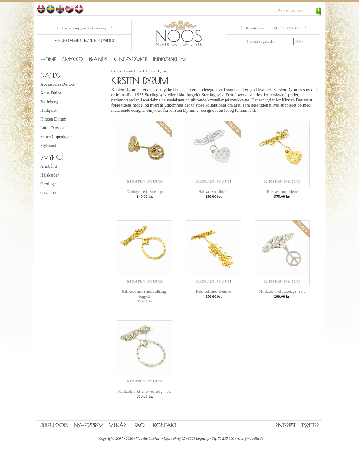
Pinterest (285, 425)
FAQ (139, 425)
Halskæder (49, 175)
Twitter (310, 425)
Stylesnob (49, 145)
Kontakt (164, 425)
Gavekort (48, 192)
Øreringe (48, 183)
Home (48, 59)
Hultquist (48, 110)
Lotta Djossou (52, 127)
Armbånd (48, 166)
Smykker (72, 59)
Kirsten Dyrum (53, 119)
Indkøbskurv (169, 59)
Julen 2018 (54, 425)
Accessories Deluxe (57, 84)
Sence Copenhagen (57, 136)
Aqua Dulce (50, 93)
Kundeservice (130, 59)
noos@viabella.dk (250, 438)
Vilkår (117, 425)
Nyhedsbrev (88, 425)
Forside (128, 71)
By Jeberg (49, 101)
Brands (98, 59)
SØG (299, 41)
